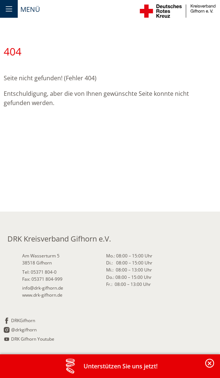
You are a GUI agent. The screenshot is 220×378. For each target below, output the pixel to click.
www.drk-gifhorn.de (42, 295)
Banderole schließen (210, 367)
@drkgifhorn (24, 330)
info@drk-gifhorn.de (42, 288)
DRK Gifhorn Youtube (32, 339)
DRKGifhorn (23, 320)
